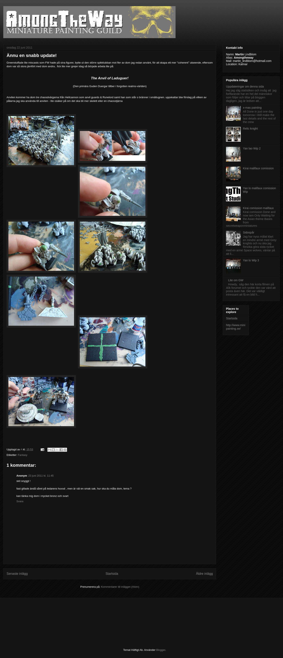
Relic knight (250, 128)
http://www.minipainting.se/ (235, 326)
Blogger (160, 649)
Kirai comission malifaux (258, 208)
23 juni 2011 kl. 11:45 (41, 475)
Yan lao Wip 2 (252, 148)
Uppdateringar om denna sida (245, 86)
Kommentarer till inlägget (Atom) (120, 586)
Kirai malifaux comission (258, 168)
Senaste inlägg (17, 573)
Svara (19, 501)
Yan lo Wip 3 (251, 260)
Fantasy (22, 455)
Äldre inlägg (204, 573)
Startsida (112, 573)
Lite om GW (235, 280)
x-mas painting (252, 107)
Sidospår (248, 232)
